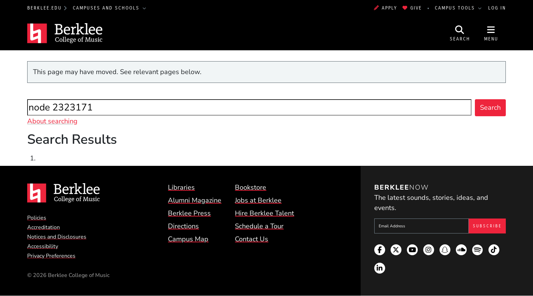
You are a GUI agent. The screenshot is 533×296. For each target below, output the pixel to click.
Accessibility (42, 246)
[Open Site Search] (460, 33)
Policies (36, 218)
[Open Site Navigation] (491, 33)
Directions (183, 226)
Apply (385, 8)
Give (412, 8)
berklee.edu (44, 8)
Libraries (181, 187)
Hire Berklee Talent (264, 213)
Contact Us (251, 239)
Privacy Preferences (51, 256)
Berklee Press (189, 213)
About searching (52, 121)
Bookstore (250, 187)
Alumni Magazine (194, 200)
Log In (497, 8)
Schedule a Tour (259, 226)
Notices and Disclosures (56, 237)
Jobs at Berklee (258, 200)
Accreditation (43, 227)
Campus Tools (456, 8)
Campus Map (188, 239)
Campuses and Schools (107, 8)
